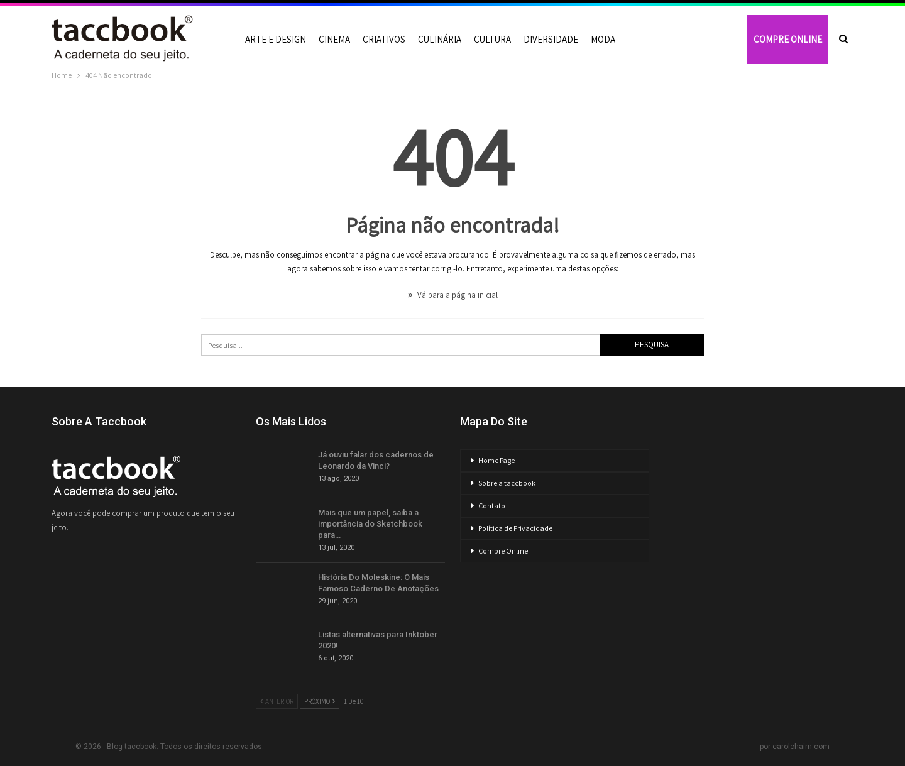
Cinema (334, 39)
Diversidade (551, 39)
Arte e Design (275, 39)
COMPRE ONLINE (788, 39)
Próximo (319, 701)
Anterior (276, 701)
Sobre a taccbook (506, 483)
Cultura (492, 39)
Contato (491, 505)
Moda (603, 39)
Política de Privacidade (515, 528)
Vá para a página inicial (453, 295)
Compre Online (503, 550)
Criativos (384, 39)
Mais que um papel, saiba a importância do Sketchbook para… (370, 524)
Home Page (496, 460)
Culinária (439, 39)
